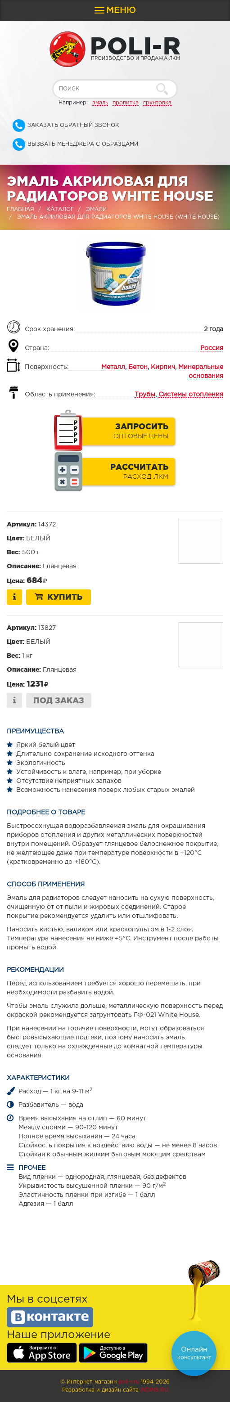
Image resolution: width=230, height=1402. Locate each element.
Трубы (145, 394)
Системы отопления (190, 394)
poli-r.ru (128, 1382)
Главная (20, 209)
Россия (211, 348)
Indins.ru (154, 1390)
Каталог (60, 209)
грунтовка (157, 102)
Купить (58, 596)
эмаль (100, 102)
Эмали (96, 209)
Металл (113, 367)
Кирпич (163, 367)
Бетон (138, 367)
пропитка (126, 102)
